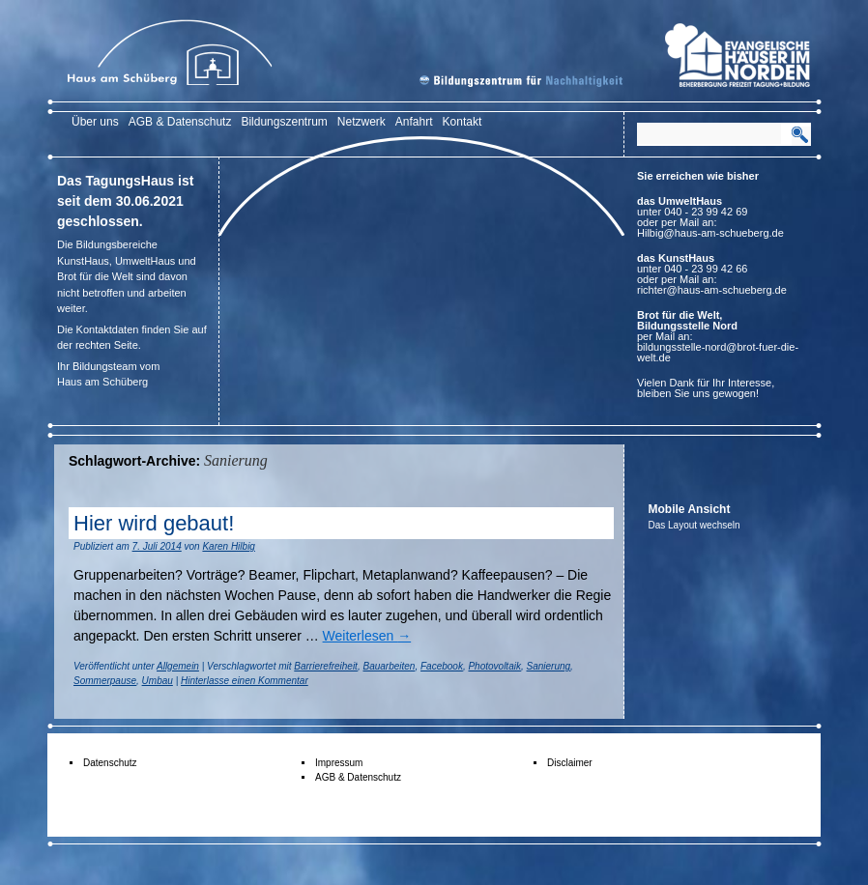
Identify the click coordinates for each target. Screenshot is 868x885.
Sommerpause (104, 680)
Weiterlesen (367, 635)
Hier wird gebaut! (153, 523)
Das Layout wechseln (694, 525)
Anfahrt (414, 121)
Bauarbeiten (388, 666)
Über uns (95, 121)
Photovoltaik (494, 666)
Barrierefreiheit (326, 666)
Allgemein (178, 666)
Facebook (441, 666)
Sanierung (549, 666)
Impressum (338, 762)
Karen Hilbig (228, 546)
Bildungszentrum (284, 121)
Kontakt (462, 121)
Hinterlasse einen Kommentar (244, 680)
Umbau (157, 680)
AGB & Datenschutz (180, 121)
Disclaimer (570, 762)
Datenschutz (110, 762)
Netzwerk (361, 121)
